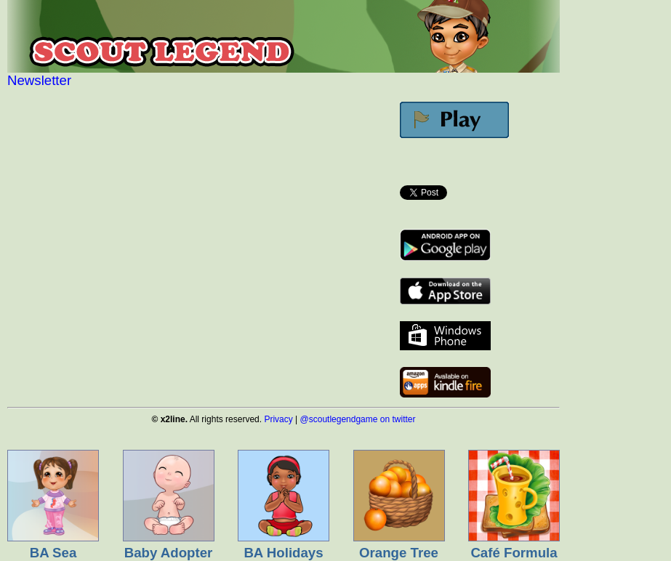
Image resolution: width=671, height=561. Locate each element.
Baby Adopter (168, 552)
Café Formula (513, 552)
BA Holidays (283, 552)
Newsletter (39, 80)
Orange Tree (398, 552)
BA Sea (53, 552)
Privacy (278, 419)
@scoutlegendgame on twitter (358, 419)
